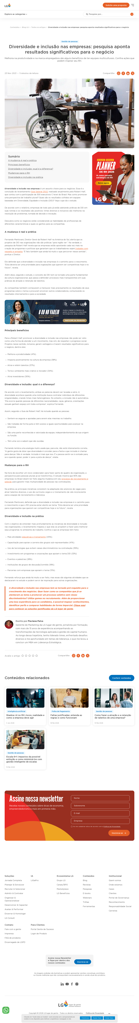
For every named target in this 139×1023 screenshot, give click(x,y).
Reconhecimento (117, 902)
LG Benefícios (63, 893)
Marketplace (63, 889)
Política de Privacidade (95, 1013)
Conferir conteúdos (121, 678)
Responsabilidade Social (120, 906)
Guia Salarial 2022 (39, 192)
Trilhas (86, 902)
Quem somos (115, 880)
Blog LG (25, 27)
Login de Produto (39, 934)
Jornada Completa (13, 880)
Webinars (87, 898)
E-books (87, 893)
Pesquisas (87, 889)
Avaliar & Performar (14, 909)
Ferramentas (89, 906)
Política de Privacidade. (112, 826)
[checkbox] (71, 826)
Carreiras (113, 911)
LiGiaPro (35, 880)
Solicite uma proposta (116, 5)
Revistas (87, 885)
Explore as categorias (16, 14)
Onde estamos (115, 885)
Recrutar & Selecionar (15, 889)
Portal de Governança (119, 898)
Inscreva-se (119, 833)
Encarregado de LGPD (15, 942)
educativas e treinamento (34, 537)
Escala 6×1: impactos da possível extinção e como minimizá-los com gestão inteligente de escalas (24, 759)
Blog (85, 880)
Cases (111, 889)
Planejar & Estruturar (14, 885)
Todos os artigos (38, 27)
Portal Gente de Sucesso (42, 929)
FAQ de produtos (13, 938)
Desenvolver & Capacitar (16, 905)
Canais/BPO (62, 885)
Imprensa (9, 934)
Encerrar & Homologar (15, 914)
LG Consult (10, 918)
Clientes (112, 893)
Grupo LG (61, 880)
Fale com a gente (13, 929)
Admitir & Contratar (14, 893)
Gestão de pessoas (70, 41)
